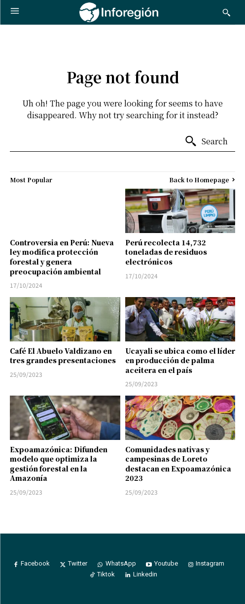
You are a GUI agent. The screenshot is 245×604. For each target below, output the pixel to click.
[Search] (206, 141)
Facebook (35, 563)
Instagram (210, 563)
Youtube (166, 563)
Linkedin (145, 574)
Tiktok (106, 574)
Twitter (77, 563)
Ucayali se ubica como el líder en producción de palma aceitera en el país (180, 360)
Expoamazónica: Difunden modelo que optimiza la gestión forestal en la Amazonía (58, 463)
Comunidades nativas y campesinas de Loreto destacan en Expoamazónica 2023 (178, 463)
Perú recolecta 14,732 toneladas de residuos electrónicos (166, 252)
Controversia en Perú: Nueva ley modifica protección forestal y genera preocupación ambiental (62, 256)
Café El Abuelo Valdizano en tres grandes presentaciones (63, 356)
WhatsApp (120, 563)
